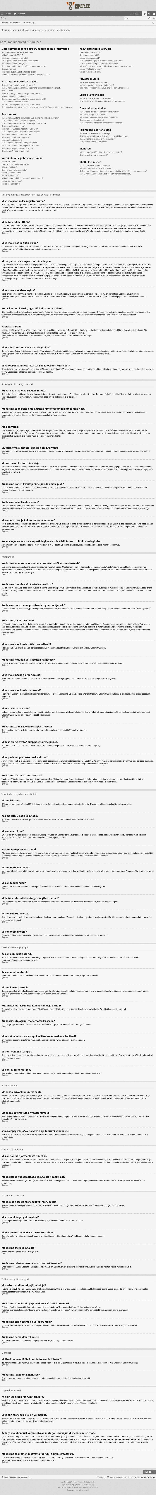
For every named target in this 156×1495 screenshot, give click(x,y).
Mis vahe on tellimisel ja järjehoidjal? (95, 133)
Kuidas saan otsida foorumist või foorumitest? (99, 112)
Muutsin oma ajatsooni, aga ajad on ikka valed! (22, 93)
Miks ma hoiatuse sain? (12, 140)
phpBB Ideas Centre (125, 1418)
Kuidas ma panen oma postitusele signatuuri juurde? (25, 123)
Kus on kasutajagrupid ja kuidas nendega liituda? (101, 61)
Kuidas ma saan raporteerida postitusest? (20, 143)
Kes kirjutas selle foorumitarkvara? (95, 165)
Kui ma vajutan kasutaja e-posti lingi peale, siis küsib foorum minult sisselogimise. (37, 107)
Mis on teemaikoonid (11, 184)
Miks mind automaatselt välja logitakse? (19, 72)
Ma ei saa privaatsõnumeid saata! (94, 82)
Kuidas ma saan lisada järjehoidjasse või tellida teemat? (104, 136)
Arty (72, 1485)
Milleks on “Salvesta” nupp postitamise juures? (22, 145)
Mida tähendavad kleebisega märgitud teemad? (22, 178)
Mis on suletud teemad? (12, 181)
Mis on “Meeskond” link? (90, 72)
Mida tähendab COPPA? (12, 55)
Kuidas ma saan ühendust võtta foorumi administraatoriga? (105, 174)
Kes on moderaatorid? (89, 55)
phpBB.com (82, 1403)
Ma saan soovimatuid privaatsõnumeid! (97, 85)
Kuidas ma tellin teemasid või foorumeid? (98, 139)
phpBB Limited (74, 1400)
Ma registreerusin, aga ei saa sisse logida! (20, 61)
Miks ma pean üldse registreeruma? (17, 52)
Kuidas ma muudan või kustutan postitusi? (20, 120)
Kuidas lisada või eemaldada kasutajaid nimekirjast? (102, 101)
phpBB (148, 469)
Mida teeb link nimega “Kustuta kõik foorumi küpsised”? (26, 74)
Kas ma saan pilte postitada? (14, 170)
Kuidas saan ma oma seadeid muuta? (18, 85)
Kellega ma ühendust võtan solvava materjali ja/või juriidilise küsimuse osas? (113, 171)
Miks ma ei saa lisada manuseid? (16, 137)
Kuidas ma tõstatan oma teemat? (16, 151)
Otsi (4, 18)
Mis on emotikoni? (9, 167)
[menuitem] (110, 13)
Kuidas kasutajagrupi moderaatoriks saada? (99, 63)
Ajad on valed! (8, 90)
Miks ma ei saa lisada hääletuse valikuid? (20, 129)
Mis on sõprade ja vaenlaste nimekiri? (96, 98)
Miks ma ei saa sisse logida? (14, 63)
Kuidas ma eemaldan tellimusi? (93, 141)
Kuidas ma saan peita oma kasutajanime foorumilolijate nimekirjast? (31, 88)
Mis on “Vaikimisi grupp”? (91, 69)
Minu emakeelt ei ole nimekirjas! (16, 96)
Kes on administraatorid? (90, 52)
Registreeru (27, 18)
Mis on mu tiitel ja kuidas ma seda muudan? (21, 104)
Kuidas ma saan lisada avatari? (15, 102)
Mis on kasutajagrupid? (90, 58)
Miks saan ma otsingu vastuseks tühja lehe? (99, 117)
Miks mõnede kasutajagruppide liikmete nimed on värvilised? (106, 66)
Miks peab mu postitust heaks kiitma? (18, 148)
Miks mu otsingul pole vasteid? (93, 114)
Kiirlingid (3, 14)
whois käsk (141, 1436)
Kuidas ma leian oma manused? (94, 155)
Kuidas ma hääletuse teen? (14, 126)
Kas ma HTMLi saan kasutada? (15, 164)
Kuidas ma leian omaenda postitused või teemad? (101, 123)
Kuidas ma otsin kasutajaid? (92, 120)
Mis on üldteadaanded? (12, 173)
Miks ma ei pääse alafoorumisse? (16, 134)
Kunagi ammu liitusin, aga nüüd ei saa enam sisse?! (24, 66)
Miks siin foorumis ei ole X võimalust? (96, 168)
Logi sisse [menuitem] (149, 14)
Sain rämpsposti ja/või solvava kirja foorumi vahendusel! (104, 88)
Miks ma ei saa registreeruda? (15, 58)
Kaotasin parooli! (9, 69)
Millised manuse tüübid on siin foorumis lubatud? (101, 152)
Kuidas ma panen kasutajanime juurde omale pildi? (24, 99)
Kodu (8, 14)
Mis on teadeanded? (10, 175)
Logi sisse (14, 18)
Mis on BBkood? (9, 161)
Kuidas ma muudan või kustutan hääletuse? (21, 132)
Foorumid (21, 14)
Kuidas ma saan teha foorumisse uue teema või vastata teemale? (30, 118)
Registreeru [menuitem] (154, 14)
